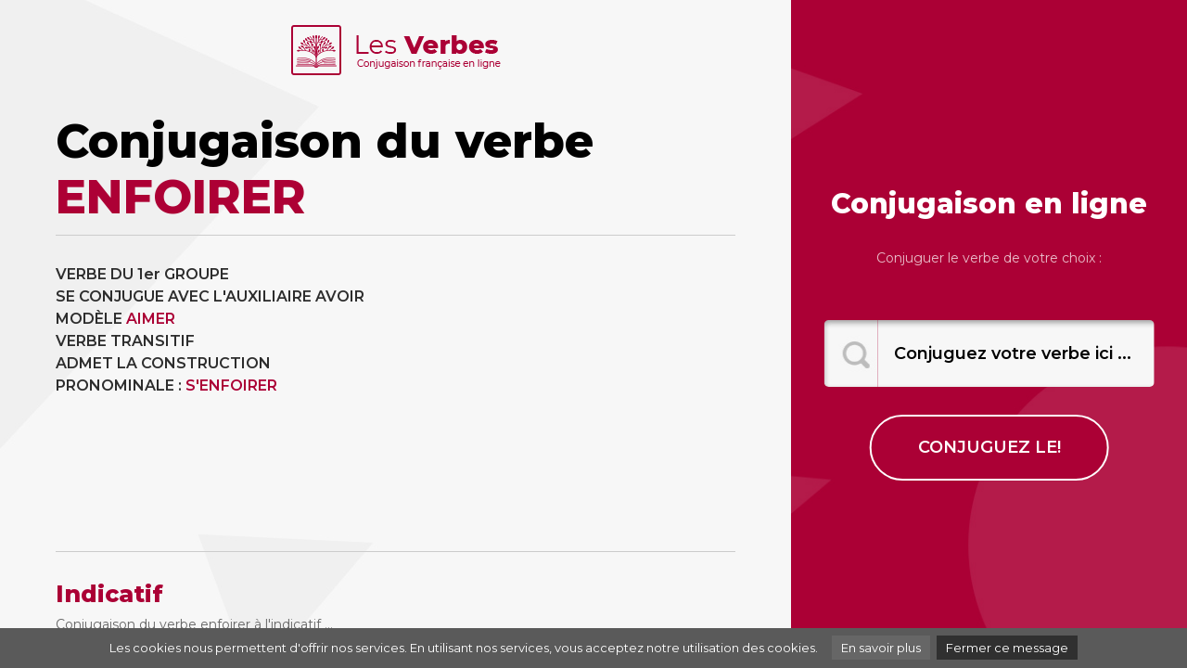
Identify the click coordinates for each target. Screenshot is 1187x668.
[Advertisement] (573, 393)
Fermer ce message (1007, 647)
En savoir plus (881, 647)
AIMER (150, 319)
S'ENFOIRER (231, 385)
